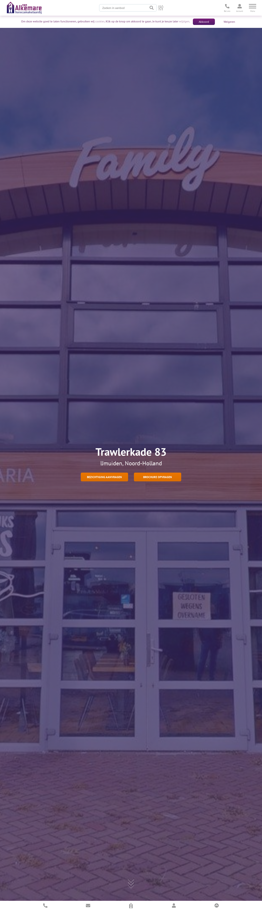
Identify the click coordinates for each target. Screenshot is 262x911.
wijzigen (184, 21)
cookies (100, 21)
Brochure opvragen (157, 477)
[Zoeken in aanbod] (123, 8)
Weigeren (229, 21)
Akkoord (204, 21)
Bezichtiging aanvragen (104, 477)
